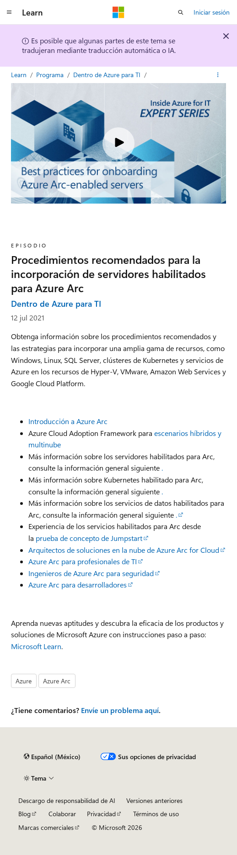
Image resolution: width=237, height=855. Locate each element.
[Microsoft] (118, 12)
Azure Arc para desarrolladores (77, 584)
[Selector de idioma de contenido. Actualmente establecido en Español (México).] (52, 757)
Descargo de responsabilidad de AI (66, 800)
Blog (24, 813)
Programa (50, 74)
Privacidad (101, 813)
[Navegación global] (9, 12)
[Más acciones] (218, 75)
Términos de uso (156, 813)
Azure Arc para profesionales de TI (82, 561)
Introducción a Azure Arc (68, 421)
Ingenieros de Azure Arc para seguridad (91, 573)
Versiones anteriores (154, 800)
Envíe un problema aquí (120, 710)
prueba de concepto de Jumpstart (89, 538)
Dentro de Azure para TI (107, 74)
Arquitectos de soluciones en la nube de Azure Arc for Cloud (123, 550)
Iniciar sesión (212, 12)
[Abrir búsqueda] (181, 12)
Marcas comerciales (46, 827)
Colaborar (62, 813)
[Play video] (118, 143)
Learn (19, 74)
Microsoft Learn (36, 646)
